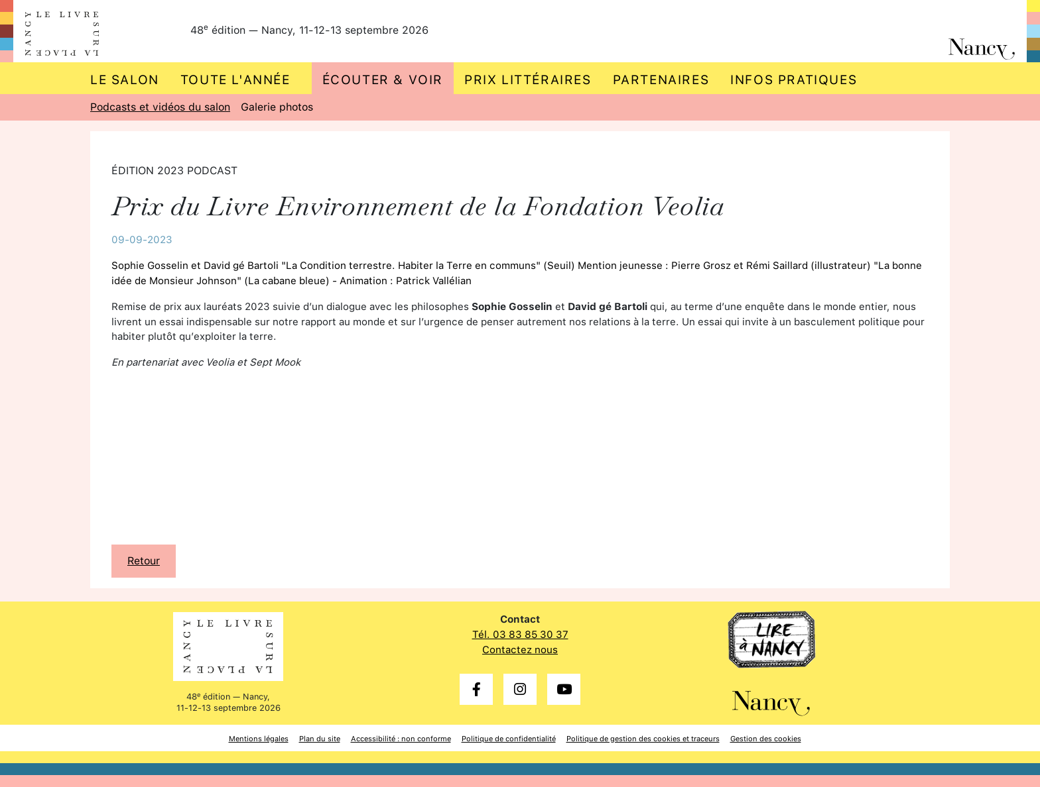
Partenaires (661, 79)
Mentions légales (259, 738)
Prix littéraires (528, 79)
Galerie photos (277, 107)
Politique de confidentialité (509, 738)
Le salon (124, 79)
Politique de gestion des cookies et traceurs (643, 738)
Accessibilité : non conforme (401, 738)
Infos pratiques (793, 79)
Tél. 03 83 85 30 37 (520, 635)
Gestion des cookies (765, 738)
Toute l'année (235, 79)
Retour (143, 560)
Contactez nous (520, 650)
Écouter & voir (382, 79)
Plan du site (319, 738)
